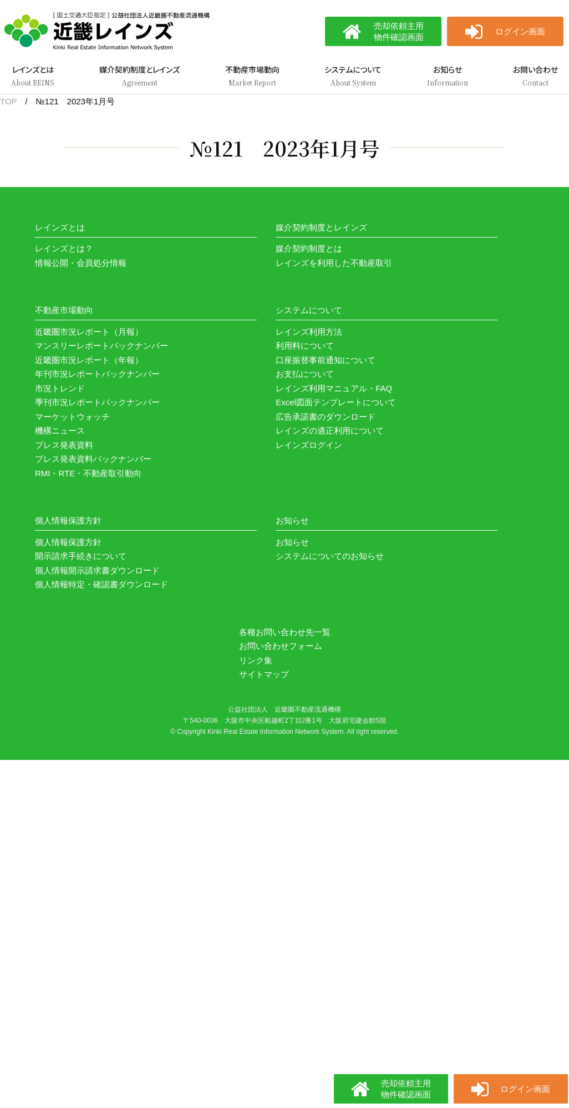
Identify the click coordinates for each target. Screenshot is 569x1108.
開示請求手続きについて (80, 556)
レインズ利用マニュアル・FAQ (334, 388)
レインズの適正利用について (330, 430)
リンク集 (255, 660)
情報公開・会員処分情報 (80, 263)
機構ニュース (60, 430)
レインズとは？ (64, 248)
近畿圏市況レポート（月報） (89, 331)
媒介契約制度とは (309, 248)
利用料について (305, 345)
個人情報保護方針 (68, 542)
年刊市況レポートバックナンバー (97, 374)
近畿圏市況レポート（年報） (89, 360)
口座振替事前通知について (325, 360)
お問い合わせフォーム (280, 646)
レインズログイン (309, 445)
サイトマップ (264, 674)
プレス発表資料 (64, 445)
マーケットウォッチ (72, 416)
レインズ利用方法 (309, 331)
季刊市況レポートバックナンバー (97, 402)
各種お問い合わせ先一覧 (285, 632)
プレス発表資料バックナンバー (93, 459)
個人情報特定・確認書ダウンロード (101, 584)
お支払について (305, 374)
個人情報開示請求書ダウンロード (97, 570)
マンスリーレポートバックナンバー (101, 345)
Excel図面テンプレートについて (336, 402)
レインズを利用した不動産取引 (334, 263)
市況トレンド (60, 388)
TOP (8, 101)
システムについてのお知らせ (330, 556)
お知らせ (292, 542)
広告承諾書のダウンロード (325, 416)
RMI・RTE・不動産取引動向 (88, 473)
